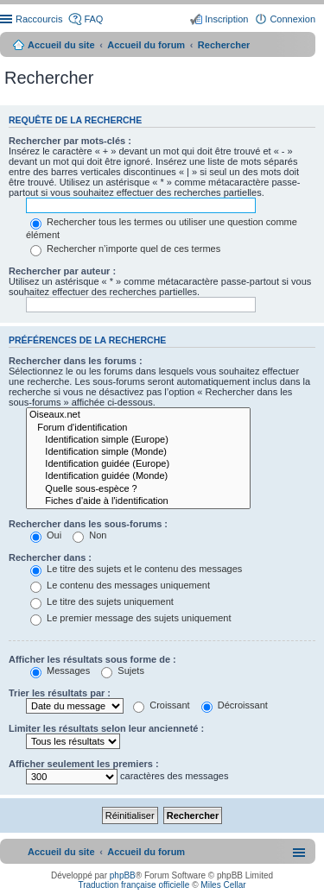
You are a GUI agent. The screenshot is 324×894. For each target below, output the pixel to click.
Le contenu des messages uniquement (120, 585)
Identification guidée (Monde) (138, 476)
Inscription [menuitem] (226, 19)
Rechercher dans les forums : (76, 361)
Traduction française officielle (133, 885)
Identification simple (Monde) (138, 452)
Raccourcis (39, 19)
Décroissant (234, 705)
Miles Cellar (222, 885)
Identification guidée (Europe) (138, 464)
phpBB (123, 875)
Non (89, 535)
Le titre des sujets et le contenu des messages (136, 568)
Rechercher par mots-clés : (70, 140)
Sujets (122, 670)
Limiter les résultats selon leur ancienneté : (106, 728)
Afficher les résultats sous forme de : (92, 659)
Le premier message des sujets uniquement (130, 618)
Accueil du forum (146, 45)
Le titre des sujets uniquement (102, 601)
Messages (60, 670)
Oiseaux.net (138, 415)
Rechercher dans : (50, 557)
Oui (45, 535)
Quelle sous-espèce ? (138, 489)
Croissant (161, 705)
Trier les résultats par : (60, 693)
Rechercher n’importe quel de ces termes (125, 248)
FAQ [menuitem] (93, 19)
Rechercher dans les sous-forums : (88, 524)
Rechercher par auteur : (62, 271)
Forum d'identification (138, 428)
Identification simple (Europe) (138, 440)
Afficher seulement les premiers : (84, 764)
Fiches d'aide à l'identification (138, 501)
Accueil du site (61, 45)
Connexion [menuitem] (292, 19)
